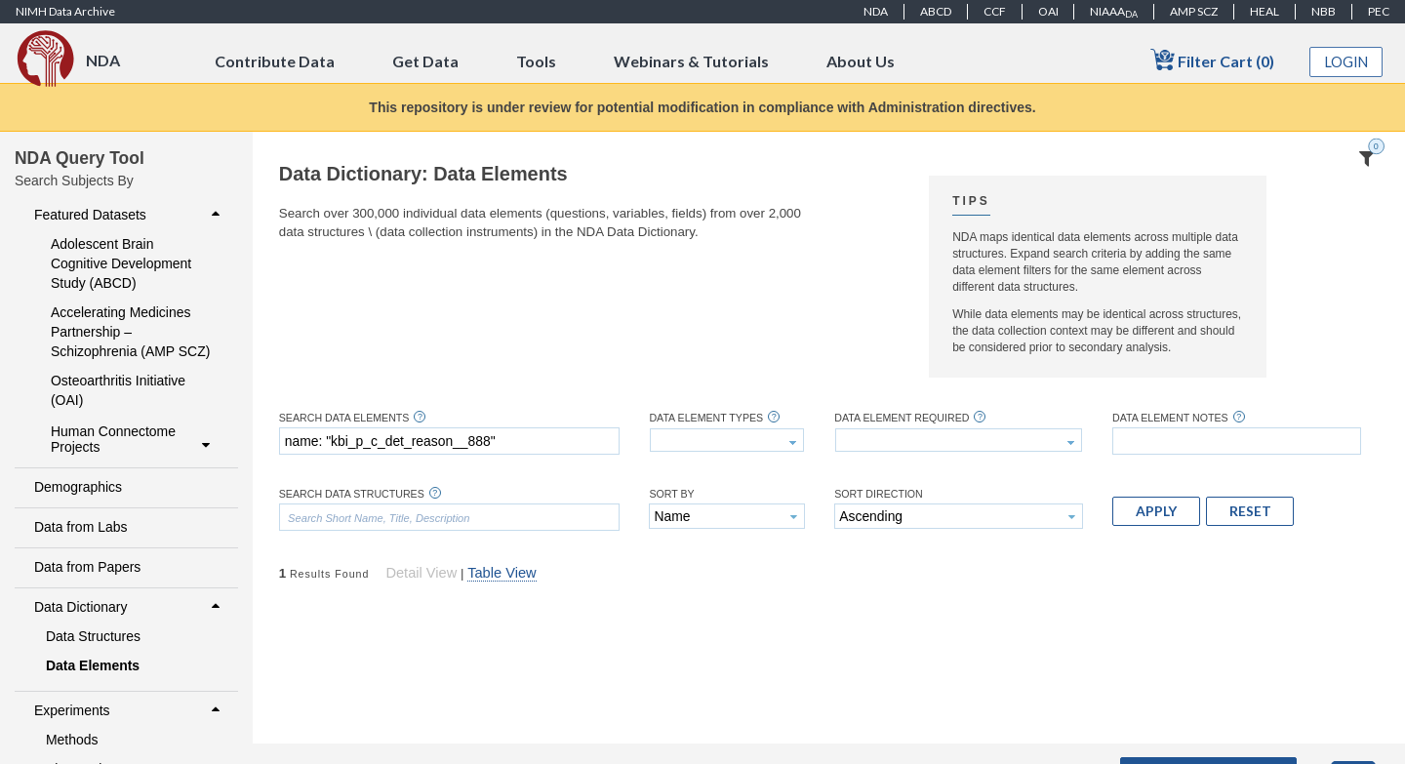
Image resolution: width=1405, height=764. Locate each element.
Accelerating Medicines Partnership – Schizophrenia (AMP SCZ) (130, 331)
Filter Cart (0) (1212, 60)
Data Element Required (901, 418)
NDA (875, 11)
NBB (1323, 11)
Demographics (78, 487)
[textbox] (450, 441)
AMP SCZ (1194, 11)
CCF (995, 11)
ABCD (935, 11)
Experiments (129, 710)
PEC (1378, 11)
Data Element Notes (1170, 418)
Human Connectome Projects (133, 439)
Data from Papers (87, 567)
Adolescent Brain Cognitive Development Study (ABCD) (121, 263)
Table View (501, 573)
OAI (1048, 11)
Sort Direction (878, 494)
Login (1346, 62)
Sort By (671, 494)
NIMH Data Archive (65, 11)
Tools (536, 61)
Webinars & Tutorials (691, 61)
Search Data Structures (351, 494)
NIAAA (1114, 12)
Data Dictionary (129, 607)
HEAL (1264, 11)
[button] (1156, 511)
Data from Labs (80, 527)
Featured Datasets (129, 214)
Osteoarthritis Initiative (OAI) (118, 390)
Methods (72, 739)
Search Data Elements (344, 418)
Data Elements (93, 665)
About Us (860, 61)
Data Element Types (706, 418)
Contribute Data (275, 61)
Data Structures (93, 636)
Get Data (425, 61)
